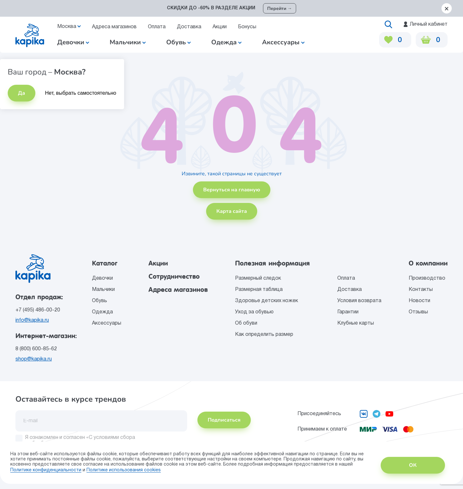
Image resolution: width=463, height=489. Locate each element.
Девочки (73, 42)
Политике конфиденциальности (45, 470)
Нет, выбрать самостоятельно (80, 93)
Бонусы (247, 27)
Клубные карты (355, 323)
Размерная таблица (259, 289)
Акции (220, 27)
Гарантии (348, 312)
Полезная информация (272, 263)
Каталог (104, 263)
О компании (428, 263)
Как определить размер (264, 334)
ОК (413, 465)
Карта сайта (231, 211)
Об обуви (246, 323)
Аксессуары (106, 323)
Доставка (189, 27)
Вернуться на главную (231, 189)
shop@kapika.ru (33, 359)
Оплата (157, 27)
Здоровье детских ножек (266, 301)
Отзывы (418, 312)
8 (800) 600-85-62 (36, 349)
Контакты (421, 289)
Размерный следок (258, 278)
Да (21, 93)
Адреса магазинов (114, 27)
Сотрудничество (174, 276)
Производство (427, 278)
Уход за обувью (254, 312)
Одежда (102, 312)
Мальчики (128, 42)
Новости (419, 301)
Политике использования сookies (123, 470)
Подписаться (224, 420)
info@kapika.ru (32, 320)
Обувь (99, 301)
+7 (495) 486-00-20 (37, 310)
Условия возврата (359, 301)
